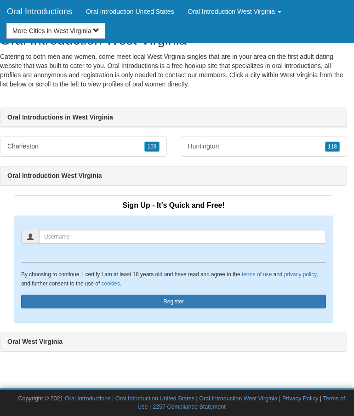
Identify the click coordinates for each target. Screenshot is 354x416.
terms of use (257, 274)
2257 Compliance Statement (189, 407)
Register (173, 301)
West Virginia (299, 75)
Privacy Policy (300, 398)
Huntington (264, 147)
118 (332, 146)
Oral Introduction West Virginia (238, 398)
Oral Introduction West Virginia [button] (234, 11)
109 (151, 146)
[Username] (182, 237)
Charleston (83, 147)
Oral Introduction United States (130, 11)
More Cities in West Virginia (55, 30)
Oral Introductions (39, 11)
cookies (111, 283)
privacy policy (300, 274)
